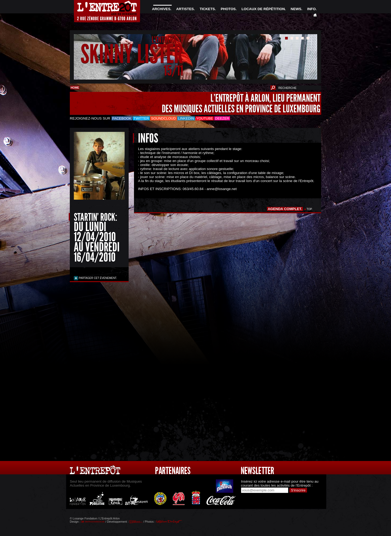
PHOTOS (228, 9)
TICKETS (207, 9)
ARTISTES (185, 9)
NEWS (296, 9)
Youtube (204, 118)
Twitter (141, 118)
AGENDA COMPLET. (285, 209)
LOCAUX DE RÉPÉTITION (263, 9)
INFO (311, 9)
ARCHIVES (161, 9)
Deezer (222, 118)
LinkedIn (186, 118)
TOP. (309, 209)
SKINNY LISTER (131, 54)
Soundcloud (163, 118)
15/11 (173, 70)
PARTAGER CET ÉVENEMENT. (97, 278)
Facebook (122, 118)
